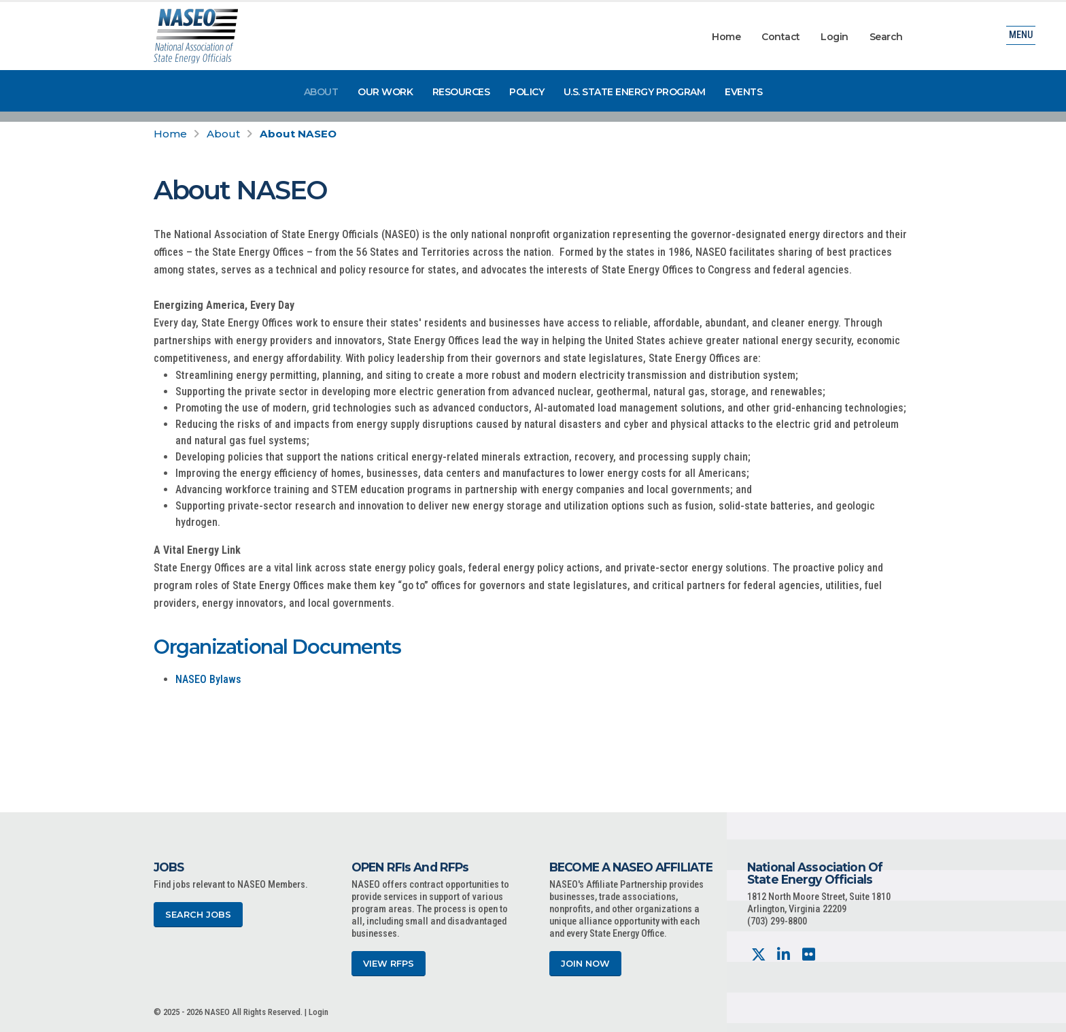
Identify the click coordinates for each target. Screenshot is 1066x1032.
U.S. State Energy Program (635, 92)
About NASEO (298, 133)
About (321, 92)
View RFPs (388, 964)
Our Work (385, 92)
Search (886, 37)
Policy (526, 92)
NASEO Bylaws (208, 679)
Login (834, 37)
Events (743, 92)
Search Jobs (198, 915)
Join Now (585, 964)
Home (726, 37)
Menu (1021, 37)
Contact (780, 37)
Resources (461, 92)
